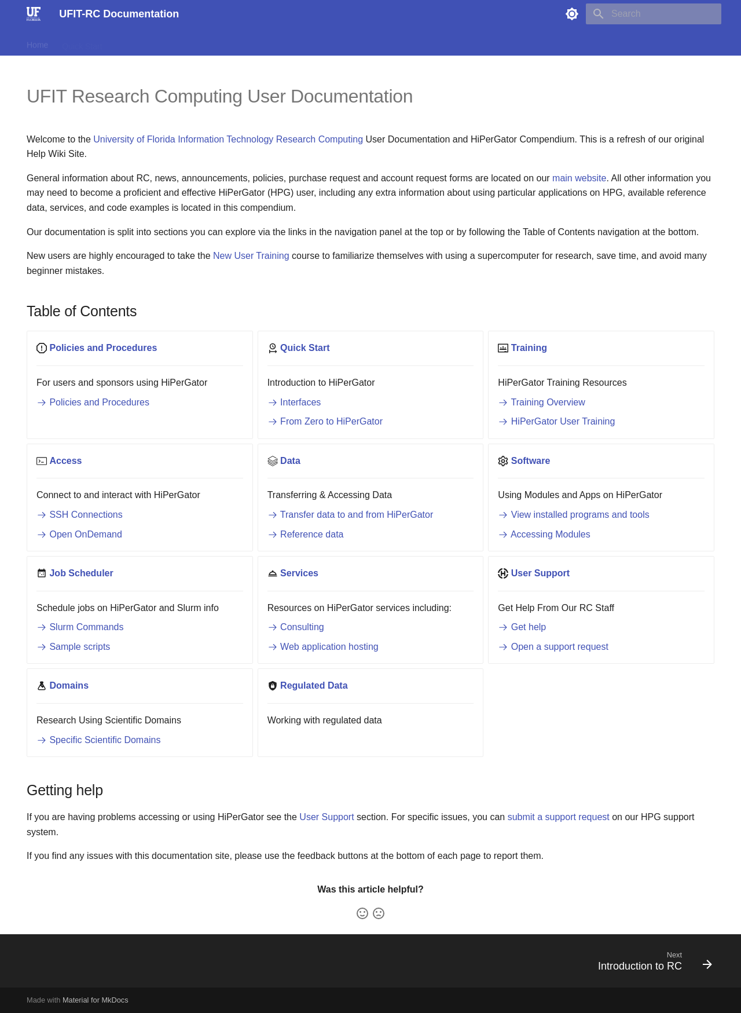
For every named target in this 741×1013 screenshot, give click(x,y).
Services (357, 42)
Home (37, 42)
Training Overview (541, 402)
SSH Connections (79, 515)
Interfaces (294, 402)
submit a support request (559, 817)
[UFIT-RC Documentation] (33, 13)
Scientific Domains (532, 42)
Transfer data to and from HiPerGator (350, 515)
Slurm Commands (79, 627)
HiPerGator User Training (556, 421)
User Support (326, 817)
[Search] (653, 13)
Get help (522, 627)
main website (579, 178)
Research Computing (319, 139)
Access (172, 42)
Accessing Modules (544, 534)
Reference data (305, 534)
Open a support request (553, 647)
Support (401, 42)
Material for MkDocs (96, 1000)
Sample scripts (73, 647)
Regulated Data (457, 42)
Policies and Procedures (92, 402)
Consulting (295, 627)
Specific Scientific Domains (98, 740)
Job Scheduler (302, 42)
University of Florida (134, 139)
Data (208, 42)
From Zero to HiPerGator (325, 421)
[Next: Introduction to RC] (651, 964)
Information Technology (225, 139)
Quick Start (82, 42)
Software (246, 42)
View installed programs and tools (573, 515)
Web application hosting (323, 647)
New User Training (251, 256)
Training (130, 42)
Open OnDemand (79, 534)
